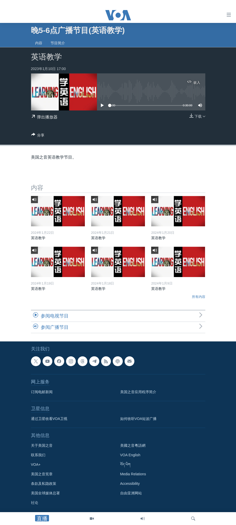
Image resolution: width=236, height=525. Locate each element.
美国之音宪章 (42, 474)
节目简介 (58, 43)
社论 (34, 503)
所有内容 (198, 297)
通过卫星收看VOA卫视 (49, 419)
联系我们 (38, 455)
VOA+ (36, 464)
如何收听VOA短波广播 (138, 419)
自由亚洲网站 (131, 493)
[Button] (38, 136)
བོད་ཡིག (125, 464)
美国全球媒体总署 (45, 493)
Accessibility (130, 483)
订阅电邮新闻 (42, 392)
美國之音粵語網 (132, 445)
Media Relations (133, 474)
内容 (38, 43)
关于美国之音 (42, 445)
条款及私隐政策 (43, 483)
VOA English (130, 455)
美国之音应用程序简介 (138, 392)
